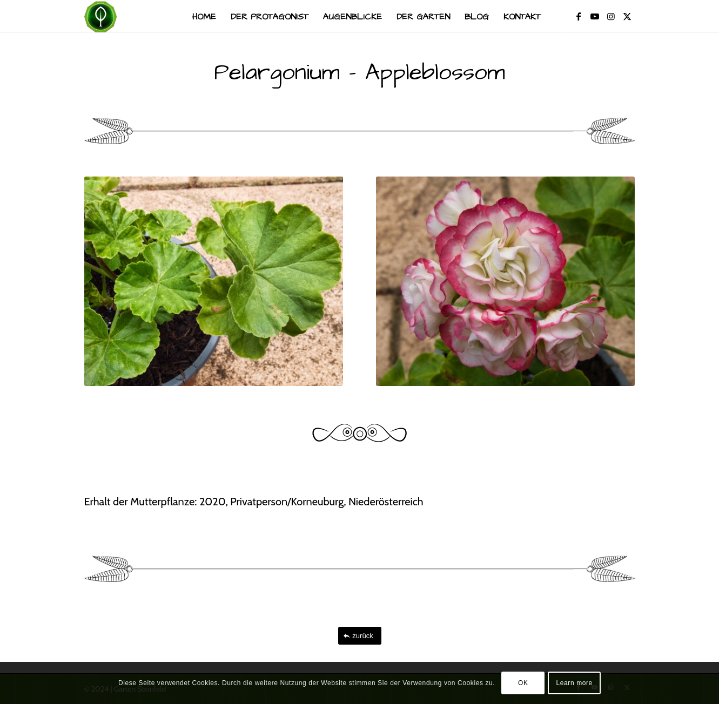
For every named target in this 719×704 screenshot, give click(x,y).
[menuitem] (204, 17)
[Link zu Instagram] (611, 16)
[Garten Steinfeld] (100, 17)
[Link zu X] (627, 16)
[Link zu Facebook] (578, 16)
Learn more (574, 683)
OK (523, 683)
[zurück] (359, 636)
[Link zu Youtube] (595, 16)
